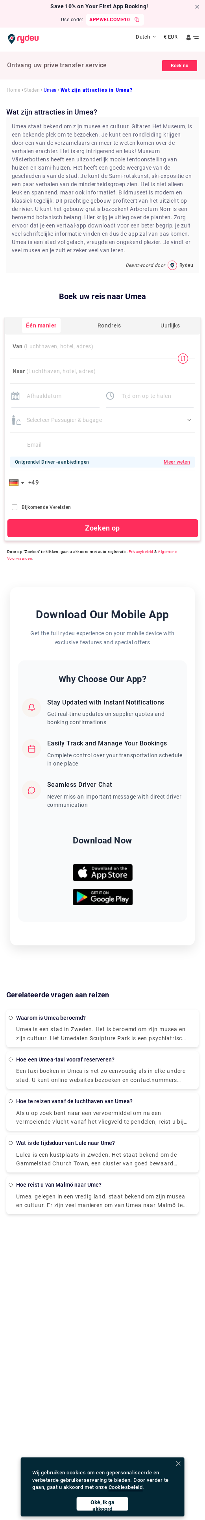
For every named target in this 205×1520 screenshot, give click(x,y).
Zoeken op (102, 528)
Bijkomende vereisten (41, 507)
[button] (18, 482)
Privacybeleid (141, 551)
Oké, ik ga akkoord (102, 1505)
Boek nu (180, 65)
